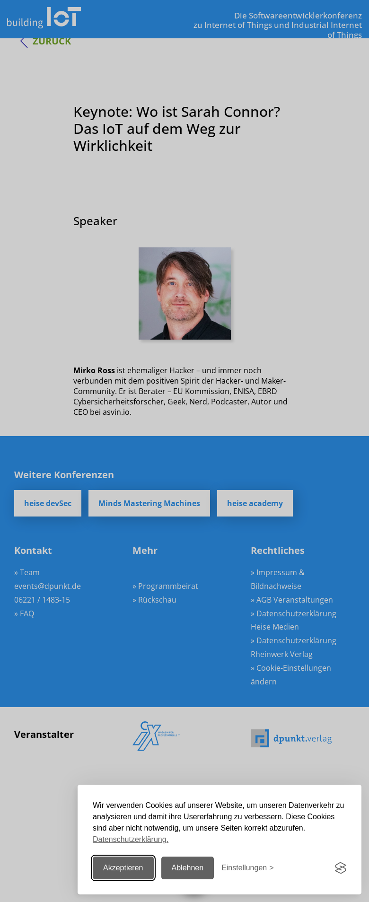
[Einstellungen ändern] (247, 868)
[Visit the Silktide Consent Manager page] (340, 868)
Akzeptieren (123, 868)
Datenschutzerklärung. (130, 839)
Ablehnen (188, 868)
